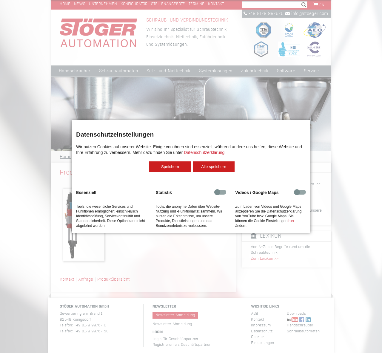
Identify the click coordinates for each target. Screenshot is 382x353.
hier (291, 221)
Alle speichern (213, 166)
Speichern (170, 166)
